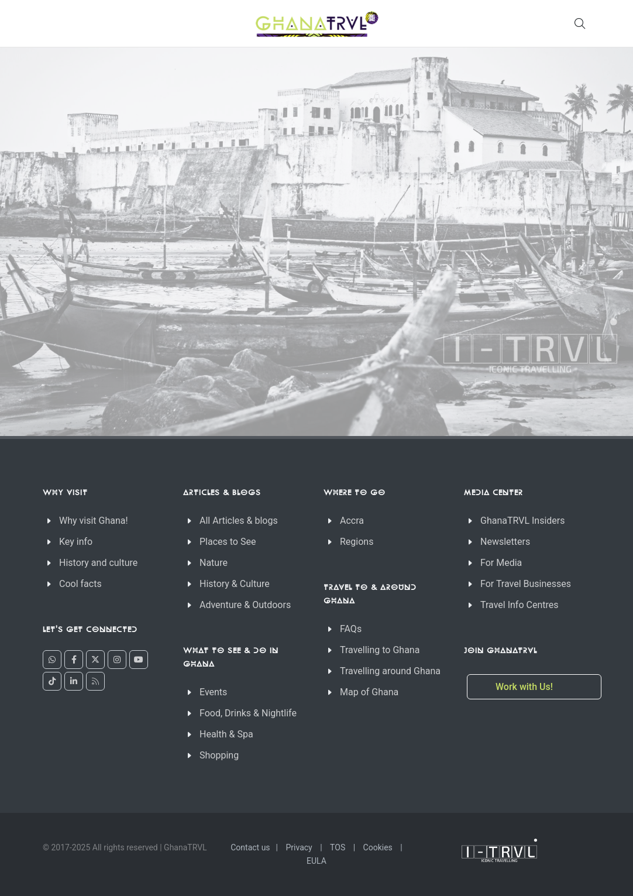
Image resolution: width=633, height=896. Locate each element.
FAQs (351, 628)
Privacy (299, 847)
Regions (356, 541)
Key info (75, 541)
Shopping (219, 755)
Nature (213, 562)
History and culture (98, 562)
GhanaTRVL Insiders (522, 520)
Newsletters (505, 541)
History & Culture (234, 583)
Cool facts (80, 583)
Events (213, 692)
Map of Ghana (369, 692)
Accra (352, 520)
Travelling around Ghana (390, 671)
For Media (501, 562)
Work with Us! (525, 686)
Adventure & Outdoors (245, 604)
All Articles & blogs (238, 520)
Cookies (378, 847)
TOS (337, 847)
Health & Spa (226, 734)
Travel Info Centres (519, 604)
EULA (316, 861)
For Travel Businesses (525, 583)
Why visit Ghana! (93, 520)
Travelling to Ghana (379, 649)
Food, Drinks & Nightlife (248, 713)
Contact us (250, 847)
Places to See (227, 541)
